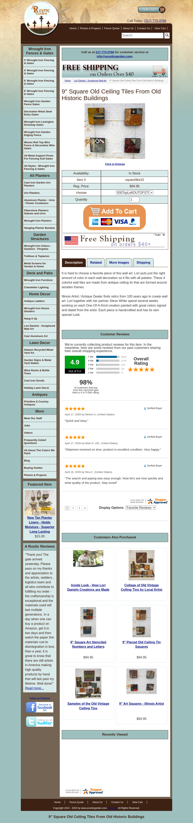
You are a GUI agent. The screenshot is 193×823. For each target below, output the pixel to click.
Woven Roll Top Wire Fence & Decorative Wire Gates (39, 145)
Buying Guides (33, 467)
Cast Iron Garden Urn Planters (37, 184)
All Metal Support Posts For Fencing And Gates (38, 157)
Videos (28, 432)
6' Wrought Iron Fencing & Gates (39, 92)
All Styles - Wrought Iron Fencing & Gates (39, 167)
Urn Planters (32, 192)
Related (96, 262)
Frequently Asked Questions (35, 441)
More (39, 411)
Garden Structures (40, 237)
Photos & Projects (90, 28)
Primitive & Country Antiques (36, 403)
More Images (119, 262)
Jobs (27, 425)
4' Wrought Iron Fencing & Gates (39, 72)
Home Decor (39, 294)
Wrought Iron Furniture (38, 280)
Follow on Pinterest (39, 698)
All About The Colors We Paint (39, 452)
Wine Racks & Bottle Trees (36, 372)
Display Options (111, 507)
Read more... (34, 688)
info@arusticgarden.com (114, 56)
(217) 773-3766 (155, 21)
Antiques (39, 395)
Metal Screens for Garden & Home (35, 265)
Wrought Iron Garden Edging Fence (37, 134)
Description (74, 262)
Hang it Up (30, 318)
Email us (112, 808)
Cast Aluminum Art (36, 336)
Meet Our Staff (33, 418)
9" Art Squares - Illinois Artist (141, 703)
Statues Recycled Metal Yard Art (38, 351)
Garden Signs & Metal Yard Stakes (37, 362)
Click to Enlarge (115, 134)
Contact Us (143, 28)
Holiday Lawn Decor (36, 387)
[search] (143, 35)
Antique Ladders (34, 301)
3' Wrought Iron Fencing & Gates (39, 62)
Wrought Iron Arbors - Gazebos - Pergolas (37, 247)
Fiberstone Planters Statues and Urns (36, 212)
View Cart (160, 28)
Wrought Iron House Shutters (36, 310)
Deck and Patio (40, 273)
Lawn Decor (39, 343)
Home (73, 28)
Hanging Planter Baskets (39, 227)
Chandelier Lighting (36, 287)
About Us (128, 28)
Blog (27, 460)
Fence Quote (111, 28)
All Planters (40, 176)
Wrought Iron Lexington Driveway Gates (39, 123)
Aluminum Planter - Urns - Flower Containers (39, 202)
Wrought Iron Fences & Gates (39, 51)
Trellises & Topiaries (36, 256)
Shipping (143, 262)
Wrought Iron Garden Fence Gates (37, 103)
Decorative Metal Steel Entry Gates (38, 113)
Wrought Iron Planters (37, 220)
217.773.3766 (104, 52)
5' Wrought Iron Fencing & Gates (39, 82)
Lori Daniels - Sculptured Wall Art (39, 327)
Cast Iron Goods (34, 380)
